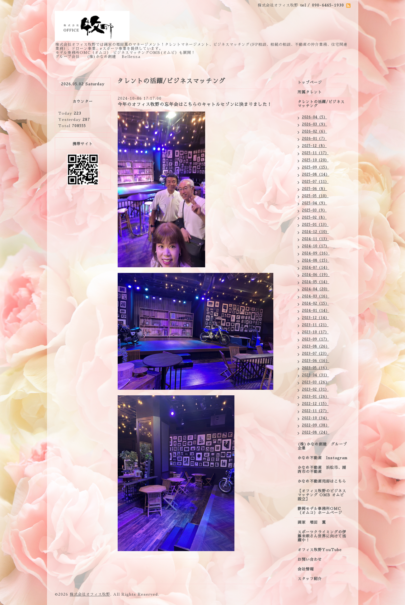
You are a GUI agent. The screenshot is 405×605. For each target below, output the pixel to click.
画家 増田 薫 (314, 522)
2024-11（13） (315, 239)
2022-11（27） (315, 411)
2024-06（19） (316, 275)
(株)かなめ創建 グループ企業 (322, 446)
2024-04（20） (315, 289)
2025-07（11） (315, 181)
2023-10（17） (315, 332)
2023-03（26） (315, 382)
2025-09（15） (315, 167)
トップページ (310, 82)
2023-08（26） (315, 346)
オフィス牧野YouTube (320, 550)
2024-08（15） (315, 260)
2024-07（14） (315, 267)
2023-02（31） (315, 389)
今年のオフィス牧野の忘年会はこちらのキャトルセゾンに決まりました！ (195, 104)
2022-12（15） (315, 404)
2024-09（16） (316, 253)
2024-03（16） (315, 296)
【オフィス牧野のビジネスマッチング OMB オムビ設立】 (322, 495)
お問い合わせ (310, 559)
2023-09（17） (315, 339)
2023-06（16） (315, 361)
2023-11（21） (315, 325)
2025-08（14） (315, 174)
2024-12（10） (315, 232)
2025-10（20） (315, 160)
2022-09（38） (315, 425)
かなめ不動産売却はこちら (322, 481)
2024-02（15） (315, 303)
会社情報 (306, 569)
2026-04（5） (314, 117)
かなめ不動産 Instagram (324, 458)
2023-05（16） (315, 368)
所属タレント (310, 92)
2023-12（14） (315, 318)
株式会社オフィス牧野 (90, 594)
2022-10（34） (315, 418)
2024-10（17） (315, 246)
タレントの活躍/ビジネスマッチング (321, 104)
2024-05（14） (315, 282)
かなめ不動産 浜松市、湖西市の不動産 (322, 470)
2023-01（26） (315, 396)
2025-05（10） (315, 196)
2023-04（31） (315, 375)
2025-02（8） (314, 217)
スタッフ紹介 (310, 579)
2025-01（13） (315, 224)
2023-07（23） (315, 353)
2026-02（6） (314, 131)
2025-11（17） (315, 153)
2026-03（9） (314, 124)
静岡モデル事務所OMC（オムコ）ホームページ (320, 511)
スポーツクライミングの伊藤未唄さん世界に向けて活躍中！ (322, 536)
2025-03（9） (314, 210)
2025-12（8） (314, 146)
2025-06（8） (314, 189)
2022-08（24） (315, 432)
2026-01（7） (314, 139)
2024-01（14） (315, 310)
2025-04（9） (314, 203)
